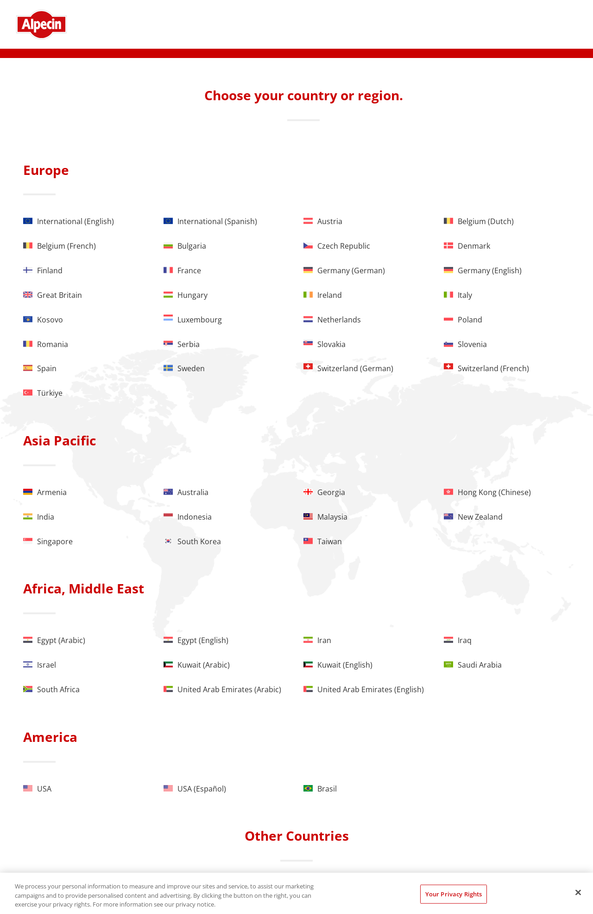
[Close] (578, 892)
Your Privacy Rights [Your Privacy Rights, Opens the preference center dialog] (453, 893)
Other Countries (297, 835)
